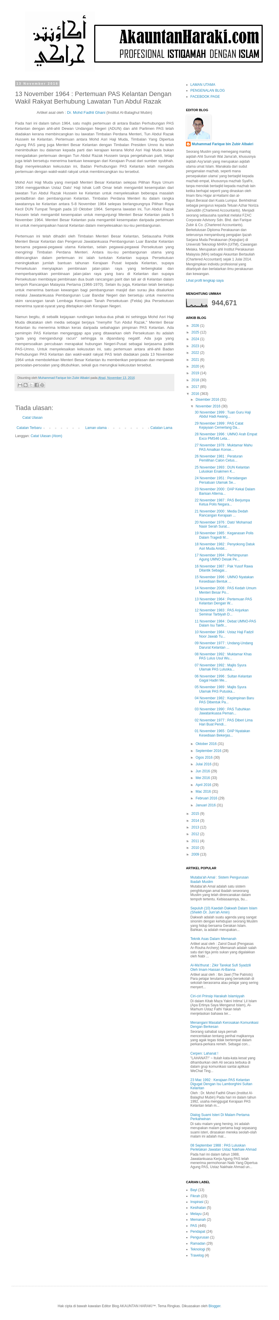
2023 (196, 346)
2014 (196, 821)
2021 (196, 360)
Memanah (198, 1220)
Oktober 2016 (207, 744)
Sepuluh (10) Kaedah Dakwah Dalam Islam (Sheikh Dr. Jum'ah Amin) (223, 910)
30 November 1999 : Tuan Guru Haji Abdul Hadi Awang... (223, 414)
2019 (196, 373)
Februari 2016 (207, 798)
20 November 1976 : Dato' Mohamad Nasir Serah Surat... (223, 524)
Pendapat (197, 1231)
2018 (196, 380)
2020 (196, 366)
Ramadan (197, 1243)
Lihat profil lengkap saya (204, 280)
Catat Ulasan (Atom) (46, 436)
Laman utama (96, 428)
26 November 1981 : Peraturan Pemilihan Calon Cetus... (219, 458)
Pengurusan (199, 1237)
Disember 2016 (208, 400)
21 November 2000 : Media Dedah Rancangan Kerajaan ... (221, 513)
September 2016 (209, 751)
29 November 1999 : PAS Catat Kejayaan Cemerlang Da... (219, 425)
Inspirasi (196, 1202)
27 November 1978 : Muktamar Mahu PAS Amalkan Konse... (224, 447)
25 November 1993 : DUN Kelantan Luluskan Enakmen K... (222, 469)
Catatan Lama (161, 428)
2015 (196, 814)
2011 (196, 841)
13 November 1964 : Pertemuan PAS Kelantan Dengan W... (223, 601)
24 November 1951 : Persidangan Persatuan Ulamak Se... (221, 480)
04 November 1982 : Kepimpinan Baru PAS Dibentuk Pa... (224, 700)
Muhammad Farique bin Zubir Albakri (222, 144)
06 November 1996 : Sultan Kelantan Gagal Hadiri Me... (223, 678)
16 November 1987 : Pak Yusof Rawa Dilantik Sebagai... (224, 568)
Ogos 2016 (205, 757)
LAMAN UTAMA (202, 85)
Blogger (215, 1306)
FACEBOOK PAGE (205, 97)
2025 (196, 332)
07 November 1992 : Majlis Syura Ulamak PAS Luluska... (220, 667)
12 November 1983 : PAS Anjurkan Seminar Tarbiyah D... (221, 612)
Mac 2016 (204, 791)
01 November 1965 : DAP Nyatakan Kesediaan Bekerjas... (222, 733)
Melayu (196, 1214)
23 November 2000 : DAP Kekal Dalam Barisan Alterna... (225, 491)
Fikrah (195, 1196)
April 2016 (204, 785)
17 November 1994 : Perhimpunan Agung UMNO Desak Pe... (221, 557)
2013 (196, 827)
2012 (196, 834)
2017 (196, 387)
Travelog (197, 1255)
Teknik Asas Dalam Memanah (213, 939)
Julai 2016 (204, 764)
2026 (196, 326)
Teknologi (197, 1249)
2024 (196, 339)
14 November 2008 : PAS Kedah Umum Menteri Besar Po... (225, 590)
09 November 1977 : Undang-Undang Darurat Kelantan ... (224, 645)
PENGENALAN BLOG (207, 90)
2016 (196, 394)
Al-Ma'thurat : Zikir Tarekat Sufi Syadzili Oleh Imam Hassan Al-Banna (220, 967)
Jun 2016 (203, 771)
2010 (196, 848)
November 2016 (208, 406)
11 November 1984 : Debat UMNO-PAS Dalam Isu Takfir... (225, 623)
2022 (196, 353)
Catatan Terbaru (29, 428)
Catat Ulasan (32, 418)
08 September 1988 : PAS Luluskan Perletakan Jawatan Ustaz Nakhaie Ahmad (223, 1147)
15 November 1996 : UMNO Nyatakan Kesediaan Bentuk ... (224, 579)
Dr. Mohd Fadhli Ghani (86, 112)
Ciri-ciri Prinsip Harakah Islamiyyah (217, 996)
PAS (193, 1226)
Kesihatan (198, 1208)
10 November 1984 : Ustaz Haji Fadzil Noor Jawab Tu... (224, 634)
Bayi (193, 1190)
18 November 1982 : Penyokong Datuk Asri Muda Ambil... (225, 546)
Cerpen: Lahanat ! (204, 1053)
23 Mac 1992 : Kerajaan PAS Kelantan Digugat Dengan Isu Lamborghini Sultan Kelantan (221, 1084)
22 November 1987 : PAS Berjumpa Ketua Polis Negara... (222, 502)
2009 (196, 854)
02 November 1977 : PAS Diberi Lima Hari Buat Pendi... (224, 722)
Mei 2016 (203, 778)
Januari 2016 (206, 805)
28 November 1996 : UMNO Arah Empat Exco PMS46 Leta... (226, 436)
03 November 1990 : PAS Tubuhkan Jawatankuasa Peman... (222, 711)
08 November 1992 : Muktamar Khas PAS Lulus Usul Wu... (223, 656)
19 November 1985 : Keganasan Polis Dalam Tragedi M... (224, 535)
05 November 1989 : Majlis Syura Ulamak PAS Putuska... (220, 689)
